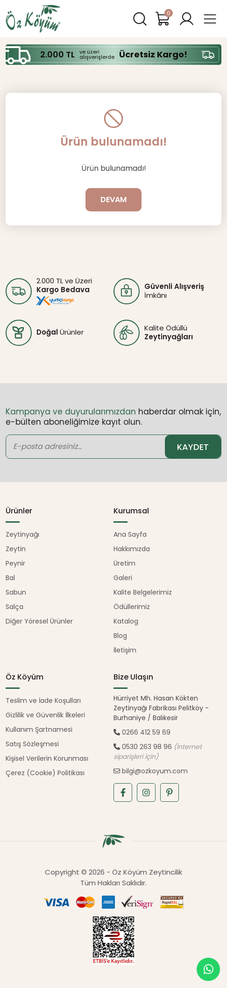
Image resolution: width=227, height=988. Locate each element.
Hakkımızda (132, 549)
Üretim (124, 563)
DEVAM (113, 199)
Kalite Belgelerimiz (143, 592)
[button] (186, 18)
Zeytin (16, 549)
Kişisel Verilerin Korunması (47, 758)
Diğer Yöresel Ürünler (39, 621)
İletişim (125, 650)
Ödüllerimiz (132, 606)
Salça (14, 606)
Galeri (123, 577)
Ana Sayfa (130, 534)
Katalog (126, 621)
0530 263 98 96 (143, 746)
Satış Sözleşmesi (32, 744)
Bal (10, 577)
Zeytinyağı (22, 534)
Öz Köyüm (34, 19)
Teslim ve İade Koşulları (43, 700)
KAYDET (193, 447)
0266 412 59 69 (142, 732)
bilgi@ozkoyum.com (151, 771)
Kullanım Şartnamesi (39, 729)
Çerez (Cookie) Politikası (45, 773)
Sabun (16, 592)
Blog (120, 635)
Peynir (15, 563)
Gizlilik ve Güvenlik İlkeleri (45, 715)
